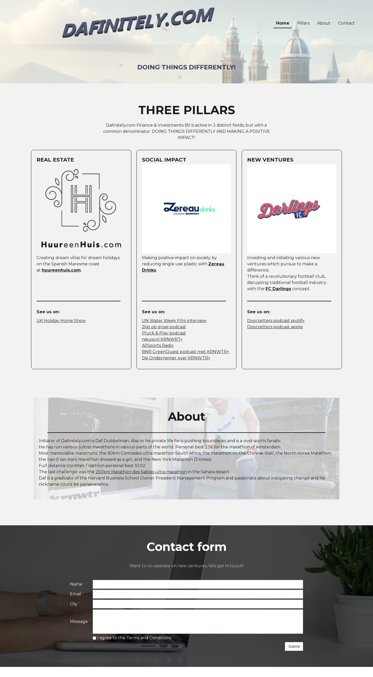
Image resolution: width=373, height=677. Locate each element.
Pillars (303, 23)
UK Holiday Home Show (61, 320)
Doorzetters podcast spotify (276, 320)
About (324, 23)
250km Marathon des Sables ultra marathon (141, 471)
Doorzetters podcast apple (275, 326)
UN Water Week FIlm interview (174, 320)
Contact (346, 23)
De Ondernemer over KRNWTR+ (176, 357)
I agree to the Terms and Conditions (133, 637)
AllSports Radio (158, 345)
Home (282, 23)
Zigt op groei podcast (164, 326)
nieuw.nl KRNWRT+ (162, 339)
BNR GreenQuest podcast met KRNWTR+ (185, 351)
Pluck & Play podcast (164, 333)
